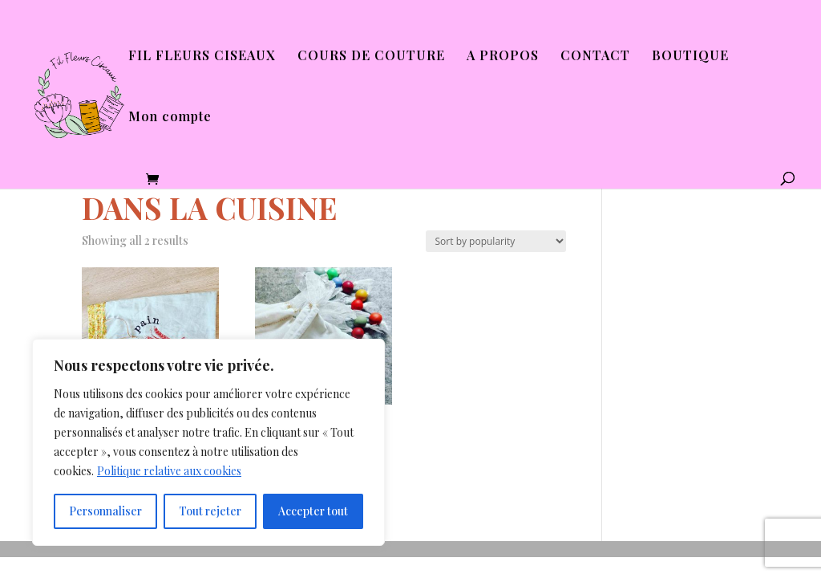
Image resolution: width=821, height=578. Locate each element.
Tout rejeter (210, 511)
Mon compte (170, 117)
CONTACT (595, 56)
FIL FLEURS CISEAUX (202, 56)
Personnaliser (105, 511)
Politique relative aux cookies (169, 470)
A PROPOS (503, 56)
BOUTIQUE (690, 56)
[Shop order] (496, 241)
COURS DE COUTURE (371, 56)
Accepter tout (313, 511)
